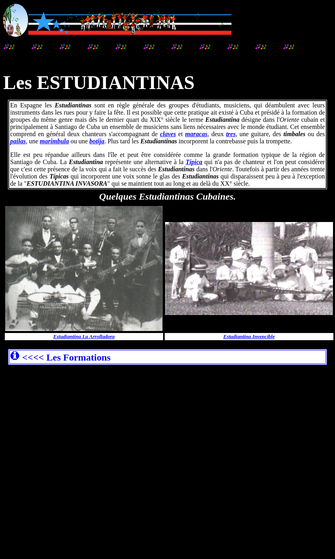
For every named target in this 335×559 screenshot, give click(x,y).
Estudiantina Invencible (249, 336)
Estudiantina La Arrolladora (83, 336)
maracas (196, 134)
